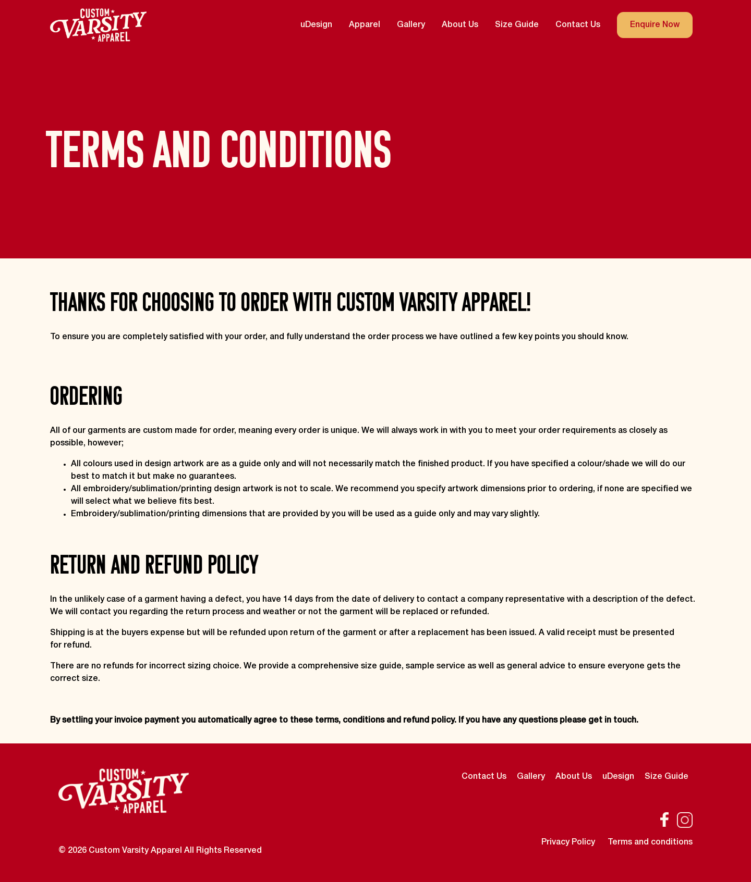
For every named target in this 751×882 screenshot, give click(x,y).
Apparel (364, 25)
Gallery (411, 25)
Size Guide (517, 25)
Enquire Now (655, 25)
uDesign (316, 25)
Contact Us (577, 25)
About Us (460, 25)
